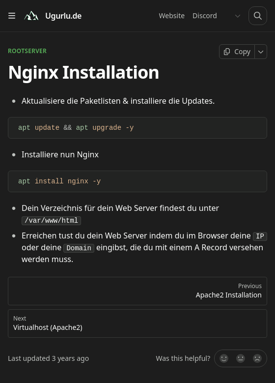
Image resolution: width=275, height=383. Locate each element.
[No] (258, 358)
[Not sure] (240, 358)
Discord (204, 15)
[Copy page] (237, 51)
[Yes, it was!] (223, 358)
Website (172, 15)
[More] (261, 51)
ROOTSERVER (27, 51)
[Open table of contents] (12, 16)
